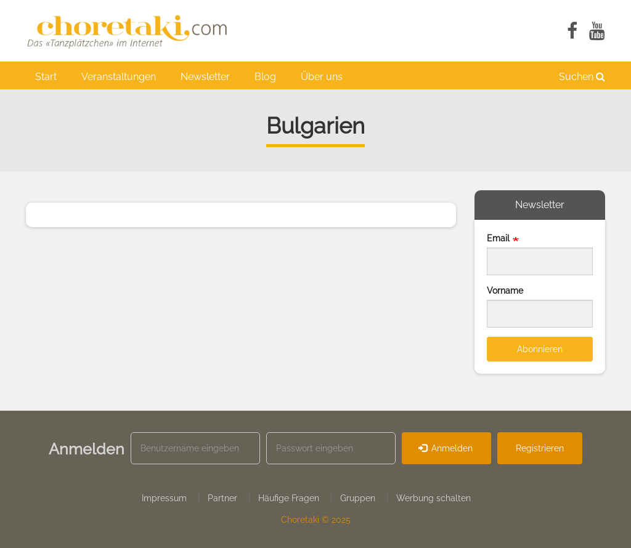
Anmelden (445, 448)
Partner (222, 498)
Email (498, 238)
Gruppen (357, 498)
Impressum (164, 498)
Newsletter (205, 77)
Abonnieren (540, 349)
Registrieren (540, 448)
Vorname (505, 291)
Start (46, 77)
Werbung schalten (433, 498)
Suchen (582, 77)
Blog (265, 77)
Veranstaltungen (118, 77)
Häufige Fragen (288, 498)
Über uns (322, 77)
